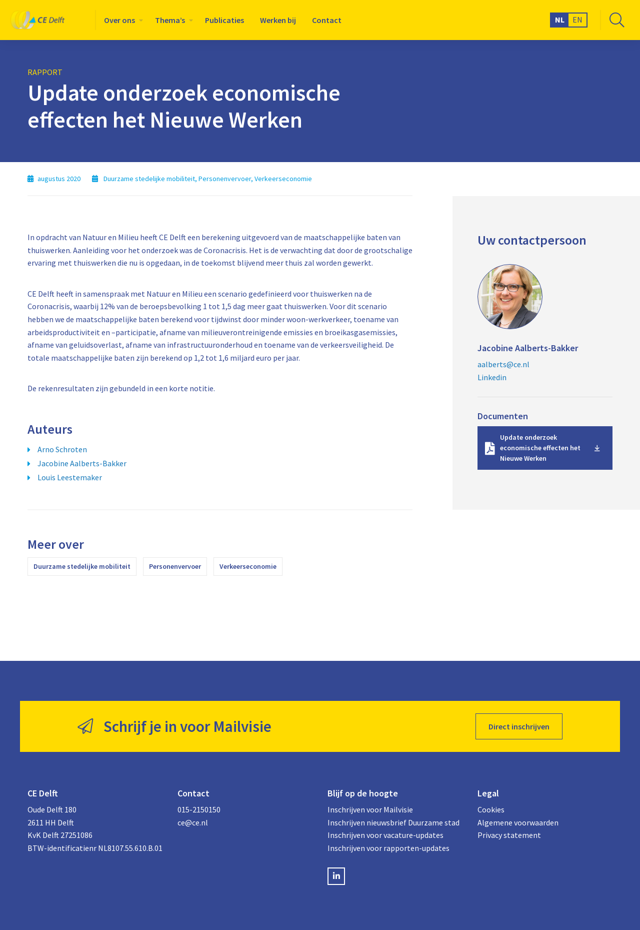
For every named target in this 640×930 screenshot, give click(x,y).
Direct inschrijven (519, 726)
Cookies (491, 809)
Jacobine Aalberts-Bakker (82, 463)
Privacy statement (509, 835)
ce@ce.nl (193, 822)
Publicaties (224, 20)
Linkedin (492, 377)
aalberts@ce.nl (504, 364)
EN (577, 20)
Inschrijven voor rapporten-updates (389, 848)
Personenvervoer (175, 566)
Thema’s (170, 20)
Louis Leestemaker (70, 477)
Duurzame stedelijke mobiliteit (82, 566)
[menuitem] (121, 20)
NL (559, 20)
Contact (327, 20)
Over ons (119, 20)
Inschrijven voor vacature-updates (386, 835)
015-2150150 (199, 809)
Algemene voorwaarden (518, 822)
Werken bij (278, 20)
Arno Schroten (62, 449)
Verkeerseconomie (248, 566)
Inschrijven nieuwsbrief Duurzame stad (394, 822)
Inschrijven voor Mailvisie (370, 809)
